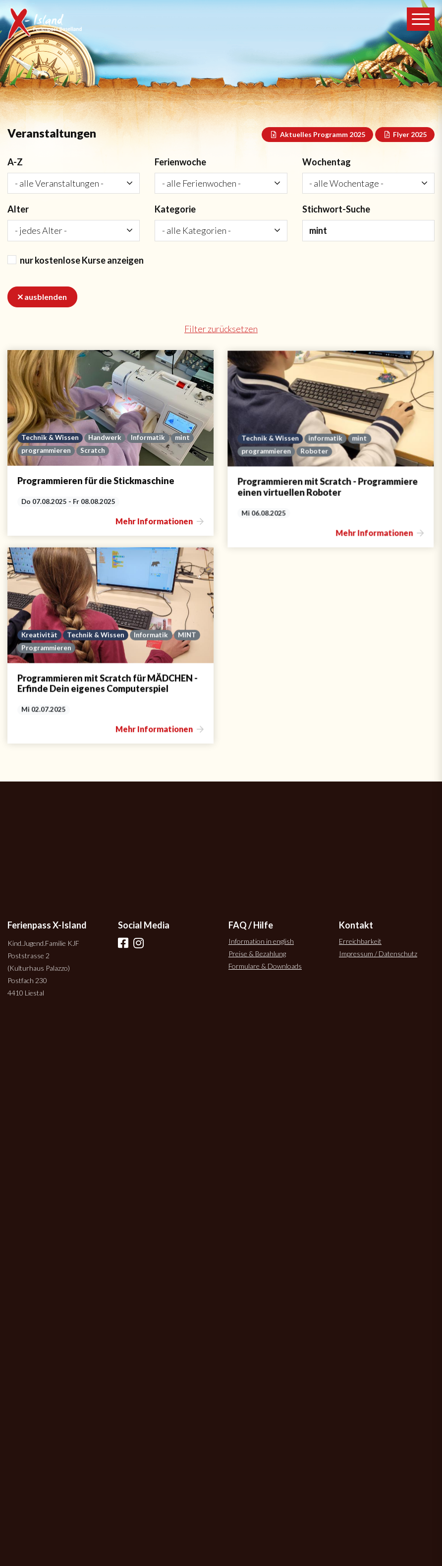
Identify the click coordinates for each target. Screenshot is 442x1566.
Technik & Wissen (50, 437)
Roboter (271, 491)
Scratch (92, 450)
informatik (283, 478)
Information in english (261, 941)
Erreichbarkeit (360, 941)
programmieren (46, 450)
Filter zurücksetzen (221, 328)
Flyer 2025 (405, 134)
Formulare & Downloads (265, 966)
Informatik (148, 437)
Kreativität (39, 678)
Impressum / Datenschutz (378, 953)
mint (182, 437)
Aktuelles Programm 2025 (317, 134)
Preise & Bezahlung (257, 953)
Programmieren (46, 691)
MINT (187, 678)
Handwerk (104, 437)
